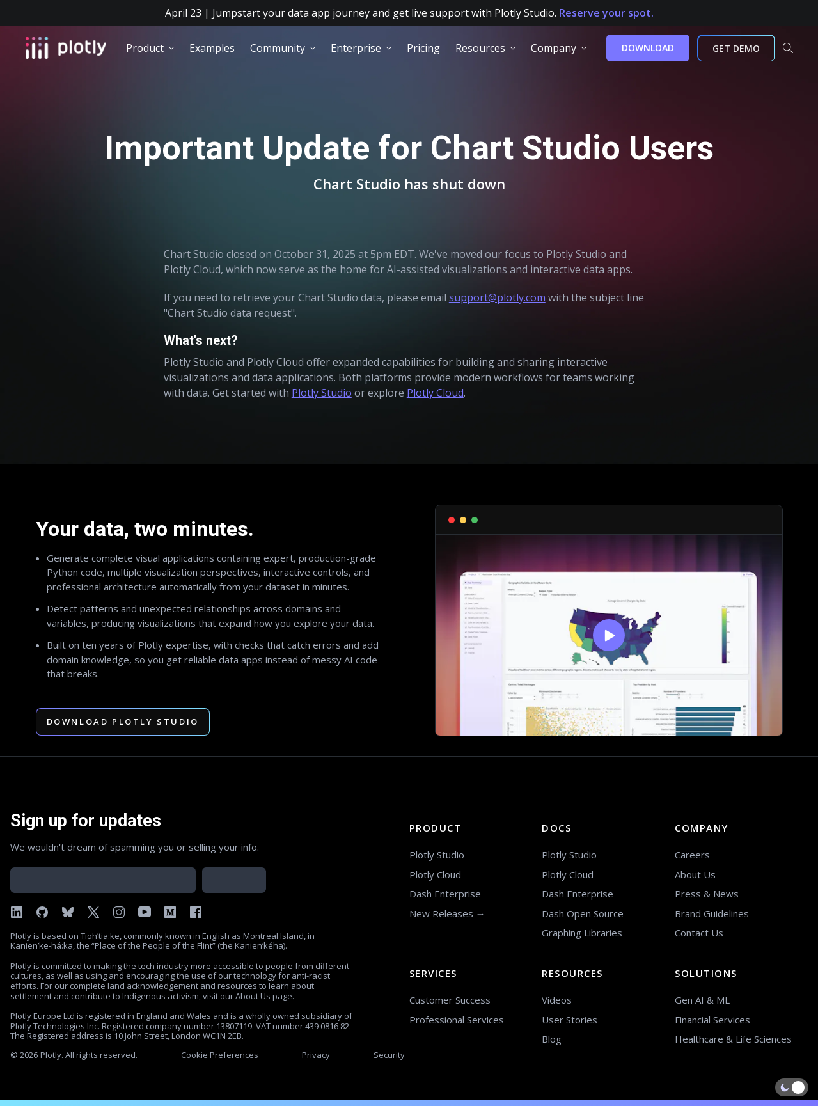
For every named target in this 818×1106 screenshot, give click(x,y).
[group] (150, 48)
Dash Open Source (583, 913)
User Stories (569, 1019)
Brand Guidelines (712, 913)
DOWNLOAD (648, 48)
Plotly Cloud (435, 393)
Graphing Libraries (582, 932)
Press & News (707, 893)
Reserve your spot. (606, 13)
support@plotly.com (497, 297)
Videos (557, 999)
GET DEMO (736, 48)
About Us (695, 874)
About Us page (263, 996)
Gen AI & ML (702, 999)
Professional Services (456, 1019)
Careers (692, 854)
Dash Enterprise (445, 893)
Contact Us (699, 932)
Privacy (316, 1055)
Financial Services (712, 1019)
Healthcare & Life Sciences (733, 1038)
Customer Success (450, 999)
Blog (552, 1038)
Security (389, 1055)
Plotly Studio (322, 393)
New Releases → (447, 913)
